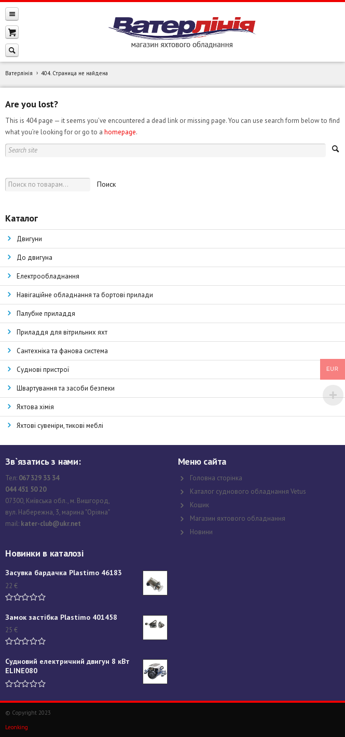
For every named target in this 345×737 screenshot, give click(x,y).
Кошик (199, 504)
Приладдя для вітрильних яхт (62, 332)
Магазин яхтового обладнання (237, 518)
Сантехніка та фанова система (62, 350)
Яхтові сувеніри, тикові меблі (60, 425)
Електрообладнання (48, 276)
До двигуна (34, 257)
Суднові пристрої (43, 369)
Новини (201, 531)
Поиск (106, 184)
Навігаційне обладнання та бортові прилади (85, 294)
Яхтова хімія (35, 406)
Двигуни (29, 238)
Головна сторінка (216, 478)
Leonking (16, 727)
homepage (120, 132)
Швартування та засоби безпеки (66, 388)
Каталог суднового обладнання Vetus (248, 491)
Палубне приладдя (46, 313)
